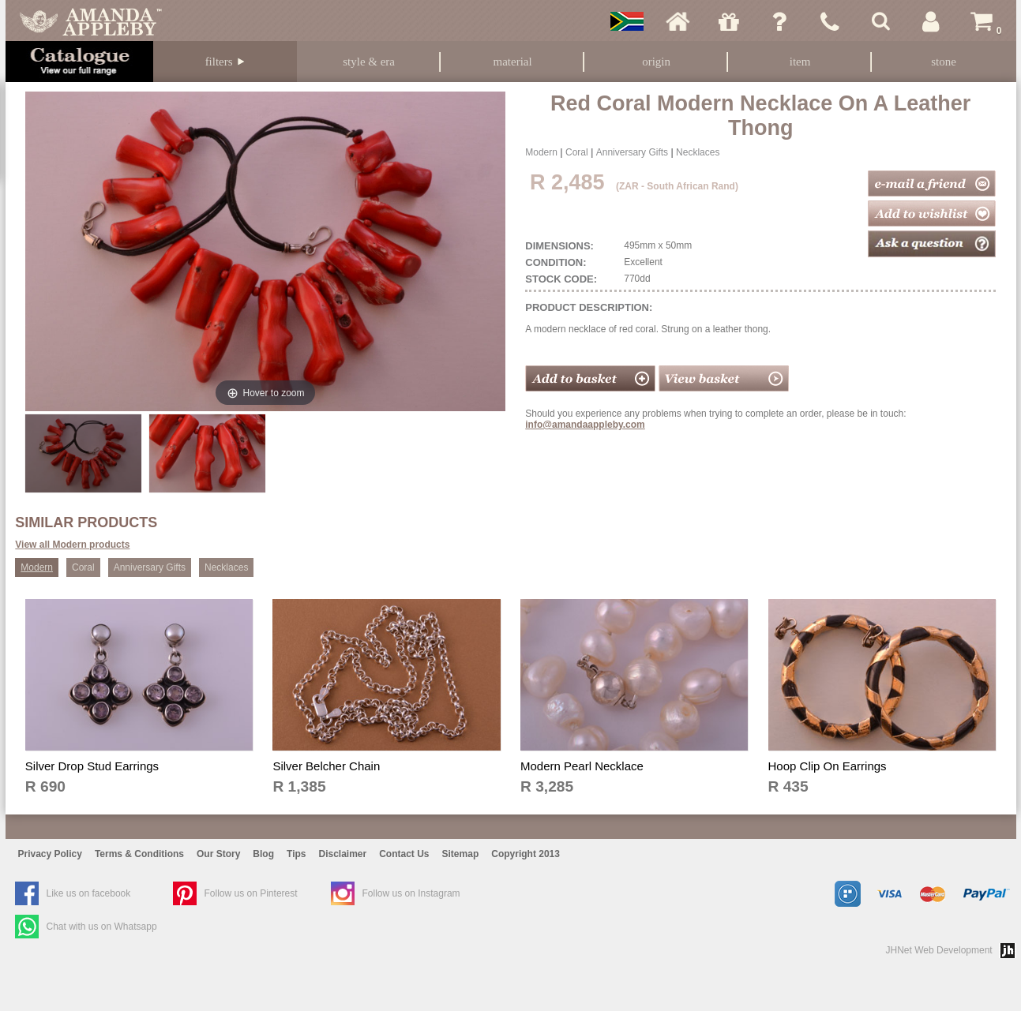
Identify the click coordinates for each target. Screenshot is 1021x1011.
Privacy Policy (50, 853)
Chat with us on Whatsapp (102, 926)
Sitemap (460, 853)
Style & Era (369, 61)
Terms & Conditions (139, 853)
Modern (541, 152)
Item (800, 61)
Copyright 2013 (525, 853)
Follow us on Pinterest (251, 893)
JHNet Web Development (939, 950)
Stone (943, 61)
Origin (656, 61)
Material (513, 61)
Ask (779, 21)
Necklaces (697, 152)
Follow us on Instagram (411, 893)
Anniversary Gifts (632, 152)
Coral (576, 152)
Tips (296, 853)
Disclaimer (342, 853)
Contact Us (404, 853)
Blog (263, 853)
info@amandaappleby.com (585, 424)
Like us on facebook (89, 893)
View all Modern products (72, 544)
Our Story (218, 853)
